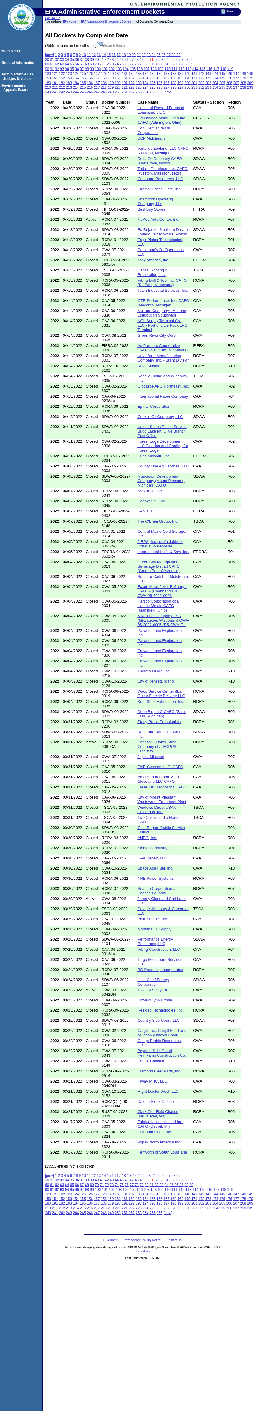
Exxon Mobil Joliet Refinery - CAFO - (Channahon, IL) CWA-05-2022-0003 (162, 591)
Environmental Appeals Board (16, 88)
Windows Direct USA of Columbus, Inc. (157, 809)
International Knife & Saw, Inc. (163, 551)
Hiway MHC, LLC (152, 1081)
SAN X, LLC (147, 511)
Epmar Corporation (153, 406)
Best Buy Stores (151, 209)
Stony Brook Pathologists (159, 722)
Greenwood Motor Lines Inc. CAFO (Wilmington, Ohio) (161, 120)
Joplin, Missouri (150, 756)
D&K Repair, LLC (152, 858)
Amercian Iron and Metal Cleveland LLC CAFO (158, 779)
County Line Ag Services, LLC (163, 466)
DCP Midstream (151, 138)
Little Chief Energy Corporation (153, 982)
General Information (19, 63)
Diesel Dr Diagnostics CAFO (161, 787)
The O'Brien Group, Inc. (157, 521)
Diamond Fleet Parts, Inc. (159, 1071)
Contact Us (52, 18)
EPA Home (69, 21)
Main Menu (11, 51)
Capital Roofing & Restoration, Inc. (152, 272)
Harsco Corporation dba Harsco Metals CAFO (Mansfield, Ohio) (158, 605)
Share (229, 11)
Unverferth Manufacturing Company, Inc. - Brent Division (163, 357)
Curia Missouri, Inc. (154, 456)
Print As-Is (143, 1251)
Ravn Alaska (148, 366)
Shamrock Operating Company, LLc (155, 201)
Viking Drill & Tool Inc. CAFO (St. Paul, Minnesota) (162, 282)
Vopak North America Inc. (159, 1142)
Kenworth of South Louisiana (162, 1152)
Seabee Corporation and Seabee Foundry (158, 890)
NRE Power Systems (155, 878)
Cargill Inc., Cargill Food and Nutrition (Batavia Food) (161, 1032)
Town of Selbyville (152, 990)
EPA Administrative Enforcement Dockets (106, 21)
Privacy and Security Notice (142, 1240)
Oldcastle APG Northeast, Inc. (163, 386)
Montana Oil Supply (154, 929)
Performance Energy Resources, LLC (155, 941)
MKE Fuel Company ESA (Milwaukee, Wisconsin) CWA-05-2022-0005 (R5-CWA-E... (163, 620)
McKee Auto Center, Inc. (158, 219)
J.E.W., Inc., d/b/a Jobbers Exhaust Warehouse (160, 543)
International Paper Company (162, 396)
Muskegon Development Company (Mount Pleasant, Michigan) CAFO (161, 480)
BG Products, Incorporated (160, 969)
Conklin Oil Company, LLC (160, 416)
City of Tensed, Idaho (155, 681)
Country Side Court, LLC (158, 1020)
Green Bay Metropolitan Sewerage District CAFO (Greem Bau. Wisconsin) (158, 566)
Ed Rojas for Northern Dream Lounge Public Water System (162, 231)
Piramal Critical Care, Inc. (159, 189)
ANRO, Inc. (147, 838)
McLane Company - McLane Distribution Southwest (161, 312)
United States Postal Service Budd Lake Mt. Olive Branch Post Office (162, 431)
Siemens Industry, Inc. (156, 848)
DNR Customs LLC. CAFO (160, 767)
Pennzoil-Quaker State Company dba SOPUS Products (156, 746)
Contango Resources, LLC (160, 179)
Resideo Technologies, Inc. (160, 1010)
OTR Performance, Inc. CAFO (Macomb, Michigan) (163, 302)
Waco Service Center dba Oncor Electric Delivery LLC (161, 693)
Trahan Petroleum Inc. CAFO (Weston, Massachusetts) (162, 170)
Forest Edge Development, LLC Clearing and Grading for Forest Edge (162, 446)
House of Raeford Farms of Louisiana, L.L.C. (160, 110)
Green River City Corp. (156, 335)
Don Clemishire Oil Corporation (153, 130)
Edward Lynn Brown (154, 1000)
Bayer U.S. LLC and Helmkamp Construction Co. (161, 1053)
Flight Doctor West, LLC (158, 1091)
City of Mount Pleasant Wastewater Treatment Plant (161, 799)
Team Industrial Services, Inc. (162, 290)
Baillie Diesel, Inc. (152, 919)
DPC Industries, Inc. (154, 1132)
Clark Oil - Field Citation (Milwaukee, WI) (157, 1113)
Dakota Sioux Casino (155, 1101)
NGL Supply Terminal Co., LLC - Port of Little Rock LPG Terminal (162, 325)
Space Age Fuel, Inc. (155, 868)
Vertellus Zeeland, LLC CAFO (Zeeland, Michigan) (162, 150)
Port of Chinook (150, 1061)
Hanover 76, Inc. (151, 501)
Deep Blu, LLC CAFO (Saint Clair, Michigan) (161, 713)
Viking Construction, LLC (158, 949)
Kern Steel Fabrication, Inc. (160, 701)
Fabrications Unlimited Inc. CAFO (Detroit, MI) (160, 1124)
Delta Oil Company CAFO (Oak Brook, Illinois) (159, 160)
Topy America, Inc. (153, 260)
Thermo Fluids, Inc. (154, 671)
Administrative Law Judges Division (18, 76)
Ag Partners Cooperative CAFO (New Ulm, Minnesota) (162, 347)
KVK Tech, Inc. (150, 491)
